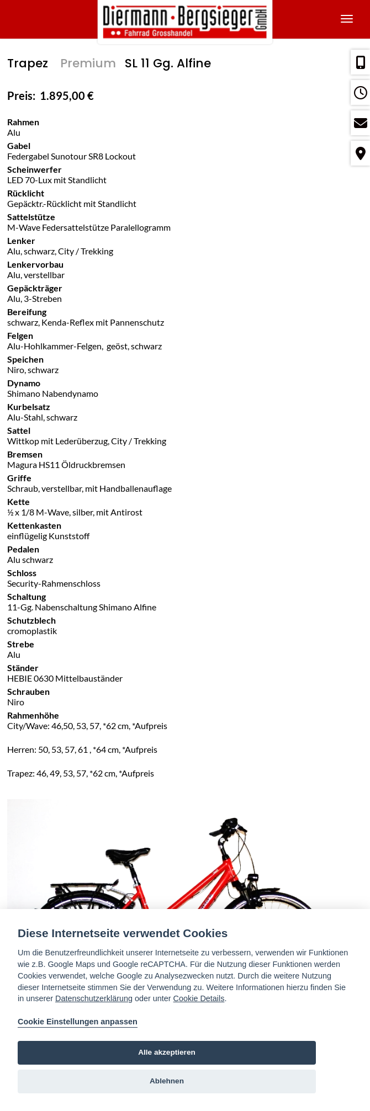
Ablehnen (167, 1081)
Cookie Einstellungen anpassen (78, 1021)
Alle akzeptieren (166, 1052)
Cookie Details (199, 998)
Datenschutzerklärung (94, 998)
